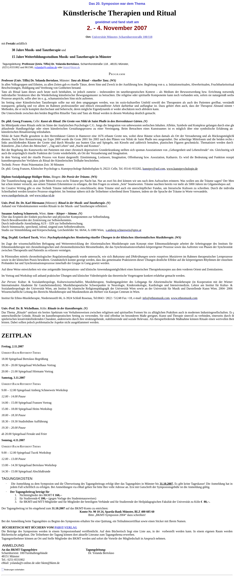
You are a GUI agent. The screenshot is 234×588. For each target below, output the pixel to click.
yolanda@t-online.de (45, 67)
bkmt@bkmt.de (71, 67)
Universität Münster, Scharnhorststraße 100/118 (122, 36)
